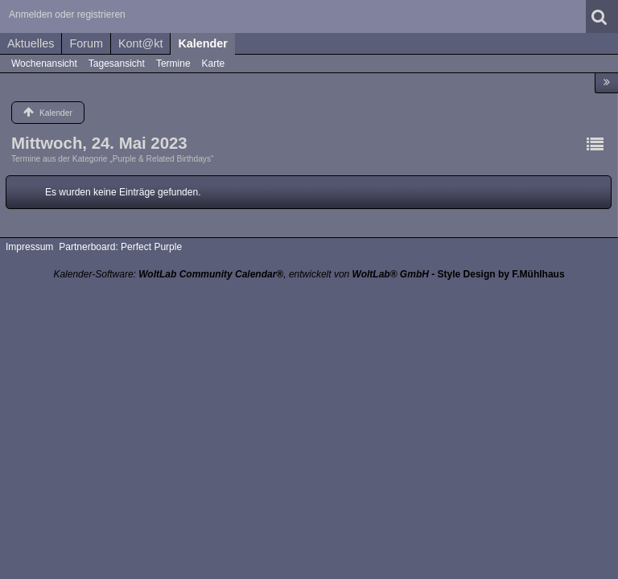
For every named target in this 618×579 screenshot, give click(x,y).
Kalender (203, 43)
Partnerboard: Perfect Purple (120, 247)
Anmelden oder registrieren (67, 14)
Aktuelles (30, 43)
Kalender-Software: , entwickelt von (240, 274)
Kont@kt (140, 43)
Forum (86, 43)
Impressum (29, 247)
